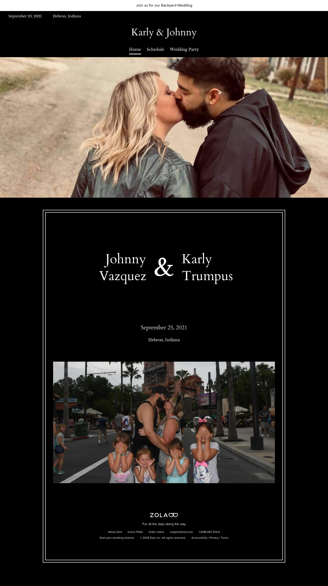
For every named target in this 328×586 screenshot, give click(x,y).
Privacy (214, 538)
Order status (156, 532)
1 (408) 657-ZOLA (209, 532)
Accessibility (199, 538)
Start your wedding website (117, 538)
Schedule (155, 49)
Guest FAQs (135, 532)
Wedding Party (184, 49)
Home (135, 49)
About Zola (115, 532)
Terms (225, 538)
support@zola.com (181, 532)
